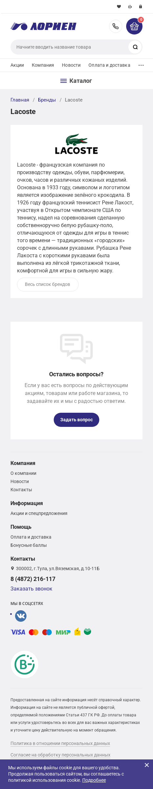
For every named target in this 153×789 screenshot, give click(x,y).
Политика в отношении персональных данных (60, 743)
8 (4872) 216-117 (115, 26)
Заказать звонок (31, 589)
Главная (19, 100)
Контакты (21, 489)
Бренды (47, 100)
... (141, 63)
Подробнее (94, 780)
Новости (71, 65)
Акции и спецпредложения (38, 513)
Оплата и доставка (109, 65)
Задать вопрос (76, 419)
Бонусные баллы (28, 545)
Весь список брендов (47, 284)
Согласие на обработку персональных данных (60, 754)
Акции (17, 65)
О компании (23, 473)
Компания (43, 65)
